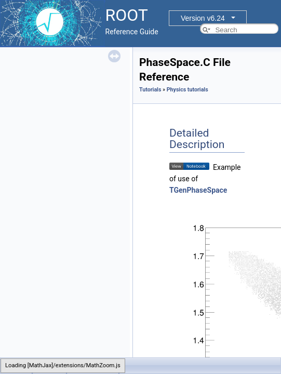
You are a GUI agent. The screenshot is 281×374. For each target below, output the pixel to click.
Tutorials (150, 89)
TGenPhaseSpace (198, 190)
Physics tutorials (187, 89)
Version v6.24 (203, 18)
